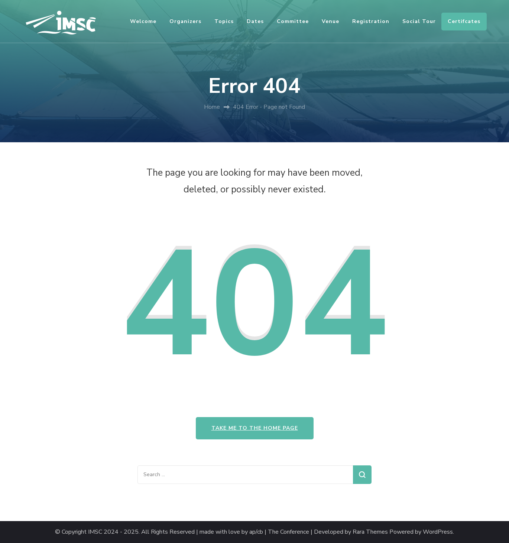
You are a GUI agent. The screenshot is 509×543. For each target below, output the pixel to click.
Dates (255, 21)
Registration (370, 21)
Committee (293, 21)
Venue (330, 21)
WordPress (438, 532)
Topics (224, 21)
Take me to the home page (254, 428)
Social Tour (419, 21)
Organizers (185, 21)
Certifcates (464, 21)
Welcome (143, 21)
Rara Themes (370, 532)
